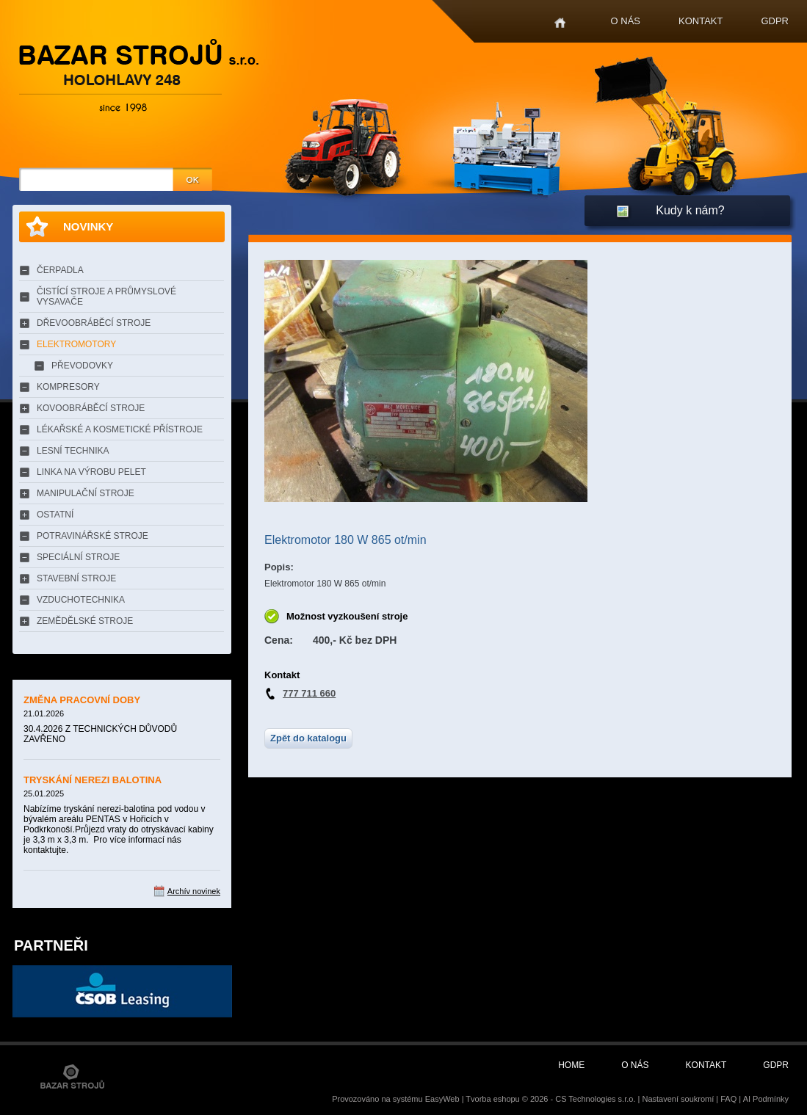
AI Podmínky (766, 1098)
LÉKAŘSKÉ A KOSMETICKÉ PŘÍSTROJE (120, 429)
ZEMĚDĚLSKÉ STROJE (85, 621)
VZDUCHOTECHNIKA (81, 600)
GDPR (775, 20)
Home (560, 23)
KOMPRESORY (68, 387)
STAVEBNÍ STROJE (76, 578)
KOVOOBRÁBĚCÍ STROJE (91, 408)
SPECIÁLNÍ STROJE (78, 557)
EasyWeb (442, 1098)
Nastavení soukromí (678, 1098)
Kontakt (700, 20)
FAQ (728, 1098)
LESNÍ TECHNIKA (73, 451)
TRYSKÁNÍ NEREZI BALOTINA (92, 779)
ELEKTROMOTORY (76, 344)
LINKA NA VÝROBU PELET (91, 472)
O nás (625, 20)
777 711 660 (309, 693)
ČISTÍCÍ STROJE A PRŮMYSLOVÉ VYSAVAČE (106, 296)
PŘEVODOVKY (82, 365)
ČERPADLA (60, 270)
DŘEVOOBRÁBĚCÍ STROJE (94, 323)
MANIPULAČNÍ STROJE (85, 493)
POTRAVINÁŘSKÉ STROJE (92, 536)
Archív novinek (193, 891)
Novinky (88, 226)
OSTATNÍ (55, 514)
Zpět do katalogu (308, 738)
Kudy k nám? (690, 210)
